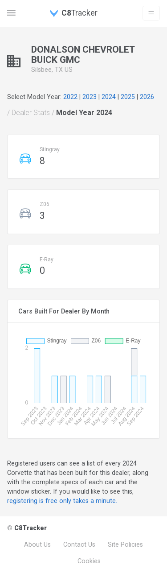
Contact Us (79, 544)
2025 (128, 96)
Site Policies (125, 544)
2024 (109, 96)
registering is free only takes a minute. (62, 500)
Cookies (89, 561)
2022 (70, 96)
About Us (37, 544)
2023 (89, 96)
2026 (147, 96)
